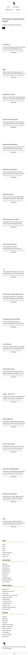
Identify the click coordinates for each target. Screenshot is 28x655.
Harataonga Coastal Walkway (9, 595)
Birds (4, 25)
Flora (3, 546)
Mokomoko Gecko (8, 194)
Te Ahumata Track (6, 603)
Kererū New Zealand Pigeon (11, 469)
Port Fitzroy (5, 574)
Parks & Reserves (6, 630)
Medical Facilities (6, 628)
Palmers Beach (6, 572)
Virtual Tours (5, 554)
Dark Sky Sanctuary (7, 552)
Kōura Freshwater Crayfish (10, 119)
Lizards (18, 25)
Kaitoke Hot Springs (7, 597)
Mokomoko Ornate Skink (10, 169)
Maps (3, 550)
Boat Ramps (5, 620)
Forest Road (5, 593)
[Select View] (3, 28)
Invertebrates (11, 25)
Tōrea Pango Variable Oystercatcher (13, 294)
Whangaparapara (6, 577)
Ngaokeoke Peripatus (9, 94)
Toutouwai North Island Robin (11, 319)
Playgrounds (5, 632)
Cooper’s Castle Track (7, 591)
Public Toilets (5, 636)
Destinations (16, 7)
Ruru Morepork (7, 344)
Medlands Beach (6, 570)
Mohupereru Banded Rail (10, 494)
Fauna (3, 548)
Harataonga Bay (6, 566)
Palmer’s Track (6, 599)
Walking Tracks (9, 9)
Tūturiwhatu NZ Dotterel (10, 244)
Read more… (14, 52)
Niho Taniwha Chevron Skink (11, 219)
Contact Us (9, 648)
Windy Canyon (5, 581)
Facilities (18, 9)
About (3, 544)
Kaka (4, 519)
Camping (4, 622)
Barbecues (5, 618)
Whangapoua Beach (7, 579)
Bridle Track (5, 589)
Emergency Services (7, 626)
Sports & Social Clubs (7, 624)
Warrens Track (6, 609)
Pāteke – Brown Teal (9, 394)
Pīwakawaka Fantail (8, 369)
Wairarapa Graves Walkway (9, 607)
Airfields (4, 616)
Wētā (4, 69)
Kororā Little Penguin (9, 444)
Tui (4, 269)
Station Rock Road (6, 601)
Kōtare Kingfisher (8, 419)
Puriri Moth (6, 44)
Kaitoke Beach (5, 568)
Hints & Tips (5, 556)
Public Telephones (7, 634)
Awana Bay (5, 564)
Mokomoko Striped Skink (10, 144)
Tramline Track (6, 605)
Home (8, 7)
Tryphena (4, 576)
